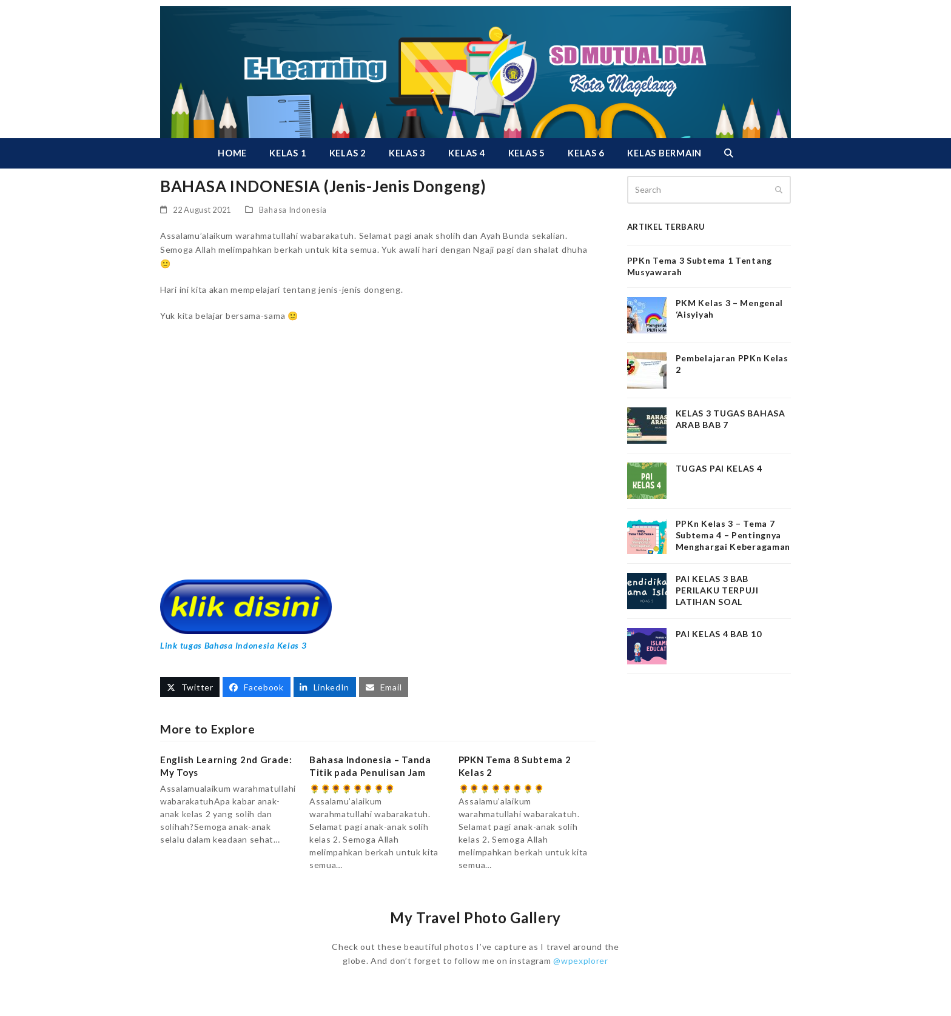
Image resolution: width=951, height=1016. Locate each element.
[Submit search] (778, 190)
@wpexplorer (580, 960)
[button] (728, 153)
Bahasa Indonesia (293, 210)
